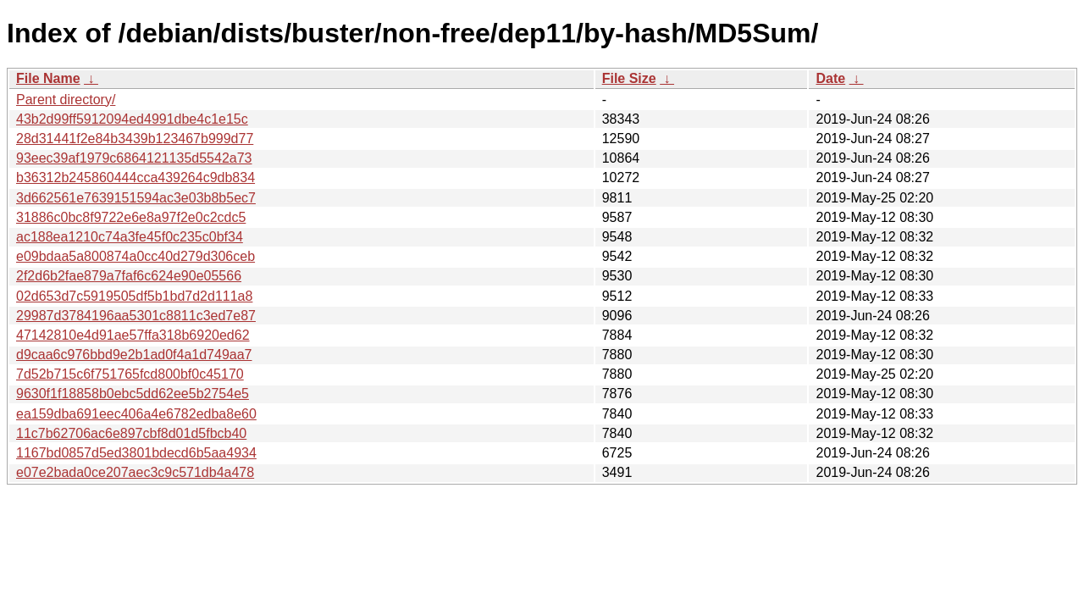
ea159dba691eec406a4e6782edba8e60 (136, 414)
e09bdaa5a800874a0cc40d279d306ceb (135, 256)
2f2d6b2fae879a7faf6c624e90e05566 (128, 276)
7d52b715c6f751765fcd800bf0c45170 (130, 374)
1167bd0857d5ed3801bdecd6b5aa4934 (136, 453)
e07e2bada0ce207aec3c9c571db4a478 (135, 472)
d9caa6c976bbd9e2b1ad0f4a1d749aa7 (134, 354)
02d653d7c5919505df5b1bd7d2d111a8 (134, 296)
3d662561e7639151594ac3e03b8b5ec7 (136, 198)
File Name (48, 78)
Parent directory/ (65, 99)
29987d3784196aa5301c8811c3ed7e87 (136, 315)
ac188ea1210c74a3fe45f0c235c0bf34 (129, 237)
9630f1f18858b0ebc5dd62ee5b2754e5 (132, 393)
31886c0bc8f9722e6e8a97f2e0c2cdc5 (131, 217)
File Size (629, 78)
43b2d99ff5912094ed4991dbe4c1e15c (132, 119)
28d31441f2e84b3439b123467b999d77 (134, 138)
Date (830, 78)
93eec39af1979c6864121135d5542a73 (134, 158)
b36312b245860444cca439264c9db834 (135, 177)
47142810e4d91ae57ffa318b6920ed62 (133, 335)
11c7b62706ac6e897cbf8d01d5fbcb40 (131, 433)
